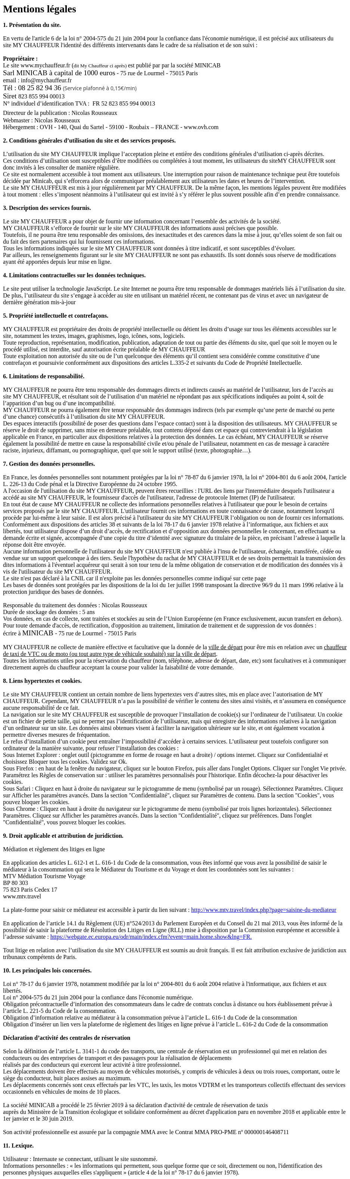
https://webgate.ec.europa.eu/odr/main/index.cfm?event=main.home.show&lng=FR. (151, 937)
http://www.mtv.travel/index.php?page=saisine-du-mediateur (264, 910)
